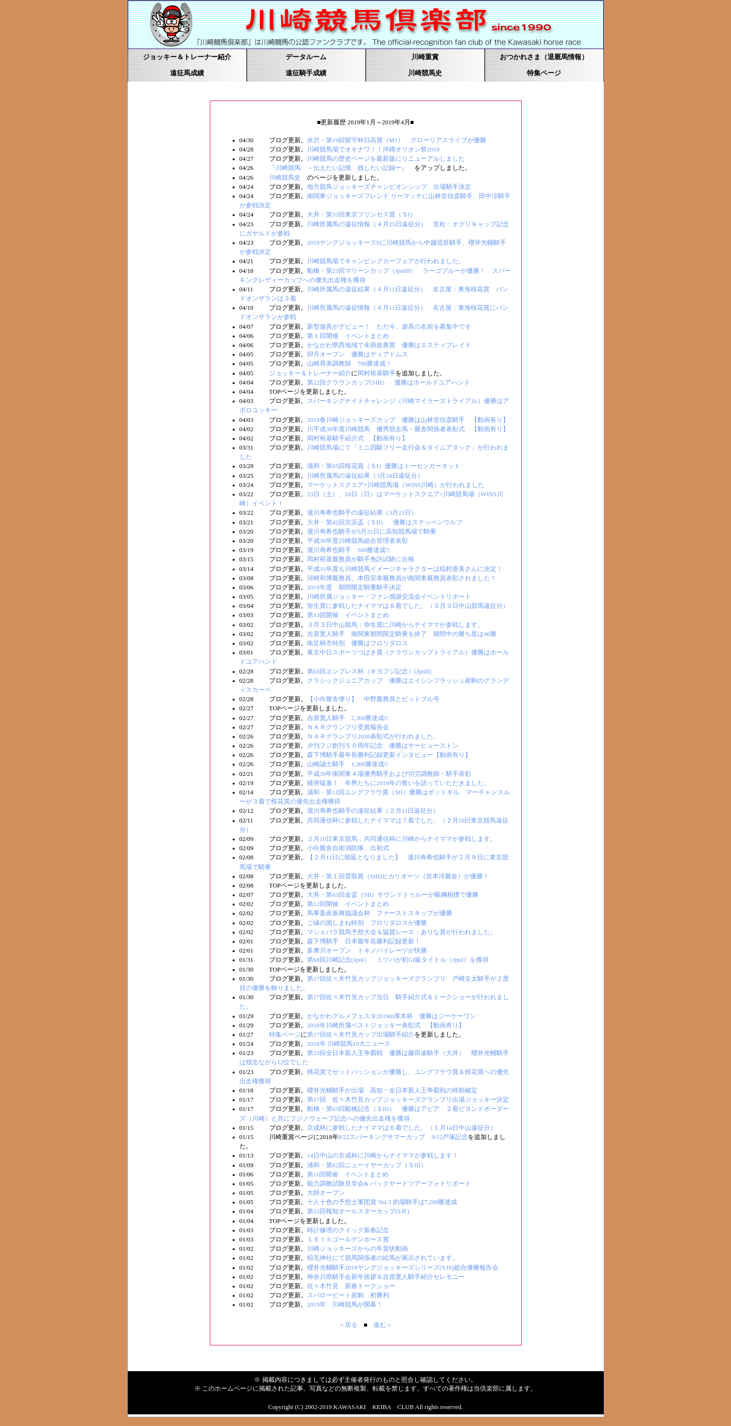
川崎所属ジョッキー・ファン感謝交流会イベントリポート (389, 596)
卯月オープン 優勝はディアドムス (357, 354)
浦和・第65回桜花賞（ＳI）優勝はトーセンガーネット (383, 466)
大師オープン (326, 1193)
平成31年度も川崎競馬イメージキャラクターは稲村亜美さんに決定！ (405, 569)
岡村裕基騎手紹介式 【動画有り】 (357, 438)
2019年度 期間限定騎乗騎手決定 (354, 587)
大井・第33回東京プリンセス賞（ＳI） (361, 214)
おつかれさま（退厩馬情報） (544, 57)
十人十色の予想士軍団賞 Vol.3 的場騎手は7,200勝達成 (382, 1202)
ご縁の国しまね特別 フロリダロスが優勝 (367, 923)
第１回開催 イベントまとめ (348, 336)
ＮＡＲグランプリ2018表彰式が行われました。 (373, 736)
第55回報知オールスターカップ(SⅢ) (358, 1211)
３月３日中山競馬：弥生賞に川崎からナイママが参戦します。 (395, 624)
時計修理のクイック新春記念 (348, 1230)
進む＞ (383, 1325)
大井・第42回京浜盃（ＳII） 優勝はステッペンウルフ (384, 522)
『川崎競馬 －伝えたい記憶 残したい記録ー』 (338, 168)
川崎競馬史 (425, 73)
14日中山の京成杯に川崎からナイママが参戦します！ (383, 1155)
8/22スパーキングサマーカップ (382, 1137)
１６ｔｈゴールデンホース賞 (348, 1239)
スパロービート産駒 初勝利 (348, 1295)
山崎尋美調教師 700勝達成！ (349, 363)
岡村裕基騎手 (376, 373)
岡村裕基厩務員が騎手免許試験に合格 (360, 559)
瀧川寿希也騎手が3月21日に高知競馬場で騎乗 (371, 531)
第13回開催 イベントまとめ (348, 615)
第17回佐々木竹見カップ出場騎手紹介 (360, 1034)
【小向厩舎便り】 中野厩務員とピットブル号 (373, 699)
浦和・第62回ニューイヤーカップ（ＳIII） (367, 1165)
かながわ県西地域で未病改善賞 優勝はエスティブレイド (389, 345)
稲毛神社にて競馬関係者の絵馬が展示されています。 (383, 1258)
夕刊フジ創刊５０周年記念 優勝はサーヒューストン (383, 745)
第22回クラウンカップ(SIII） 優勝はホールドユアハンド (388, 382)
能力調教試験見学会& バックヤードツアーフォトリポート (389, 1183)
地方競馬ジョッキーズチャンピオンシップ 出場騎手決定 (389, 187)
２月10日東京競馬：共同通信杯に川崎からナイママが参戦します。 (401, 839)
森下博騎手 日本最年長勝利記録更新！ (364, 941)
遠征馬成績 (187, 73)
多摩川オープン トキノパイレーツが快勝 (367, 950)
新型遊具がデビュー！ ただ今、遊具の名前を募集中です (389, 326)
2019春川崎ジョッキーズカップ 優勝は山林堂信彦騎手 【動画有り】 (408, 420)
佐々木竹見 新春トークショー (351, 1286)
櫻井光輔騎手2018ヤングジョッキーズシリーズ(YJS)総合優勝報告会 (402, 1267)
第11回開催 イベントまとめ (348, 1174)
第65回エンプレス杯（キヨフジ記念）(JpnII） (371, 671)
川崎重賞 (425, 57)
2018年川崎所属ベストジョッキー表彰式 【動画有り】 (386, 1025)
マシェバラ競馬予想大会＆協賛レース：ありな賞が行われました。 (401, 932)
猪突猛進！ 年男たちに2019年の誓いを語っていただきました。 (398, 783)
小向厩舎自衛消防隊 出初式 (348, 848)
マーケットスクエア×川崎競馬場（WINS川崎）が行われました (395, 485)
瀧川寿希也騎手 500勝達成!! (348, 550)
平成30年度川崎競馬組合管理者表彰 (357, 540)
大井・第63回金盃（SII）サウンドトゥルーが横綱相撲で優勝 (392, 894)
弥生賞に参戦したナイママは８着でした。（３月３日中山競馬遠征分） (408, 606)
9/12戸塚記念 (449, 1137)
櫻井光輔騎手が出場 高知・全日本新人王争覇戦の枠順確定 (392, 1090)
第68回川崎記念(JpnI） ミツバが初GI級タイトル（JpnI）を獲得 (398, 959)
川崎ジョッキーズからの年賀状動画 (357, 1248)
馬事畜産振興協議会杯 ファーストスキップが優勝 (379, 913)
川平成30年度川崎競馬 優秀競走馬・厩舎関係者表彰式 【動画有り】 (408, 429)
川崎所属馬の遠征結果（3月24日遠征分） (365, 475)
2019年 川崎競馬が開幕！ (345, 1304)
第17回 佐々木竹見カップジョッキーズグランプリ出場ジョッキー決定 (408, 1099)
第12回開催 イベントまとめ (348, 904)
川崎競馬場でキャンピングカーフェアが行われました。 (386, 261)
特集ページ (544, 73)
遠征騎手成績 (306, 73)
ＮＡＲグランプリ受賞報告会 (348, 727)
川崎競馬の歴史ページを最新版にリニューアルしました (386, 158)
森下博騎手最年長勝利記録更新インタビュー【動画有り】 (389, 755)
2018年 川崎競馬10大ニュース (349, 1043)
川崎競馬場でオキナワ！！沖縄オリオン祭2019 (373, 149)
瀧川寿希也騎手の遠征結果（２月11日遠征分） (373, 810)
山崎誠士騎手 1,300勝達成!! (347, 764)
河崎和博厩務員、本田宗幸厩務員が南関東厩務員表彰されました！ (401, 578)
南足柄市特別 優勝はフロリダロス (357, 643)
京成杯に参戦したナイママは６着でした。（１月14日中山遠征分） (401, 1127)
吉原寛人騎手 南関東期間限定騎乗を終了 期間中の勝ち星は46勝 (401, 634)
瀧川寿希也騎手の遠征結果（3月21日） (362, 512)
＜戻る (348, 1325)
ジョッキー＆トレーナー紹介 (187, 57)
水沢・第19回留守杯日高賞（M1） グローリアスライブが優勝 (396, 140)
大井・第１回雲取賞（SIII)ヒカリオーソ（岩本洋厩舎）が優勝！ (398, 876)
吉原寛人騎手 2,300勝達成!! (347, 718)
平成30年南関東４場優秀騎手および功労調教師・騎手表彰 (389, 774)
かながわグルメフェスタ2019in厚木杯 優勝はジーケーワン (391, 1016)
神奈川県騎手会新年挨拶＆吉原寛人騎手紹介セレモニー (386, 1277)
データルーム (306, 57)
